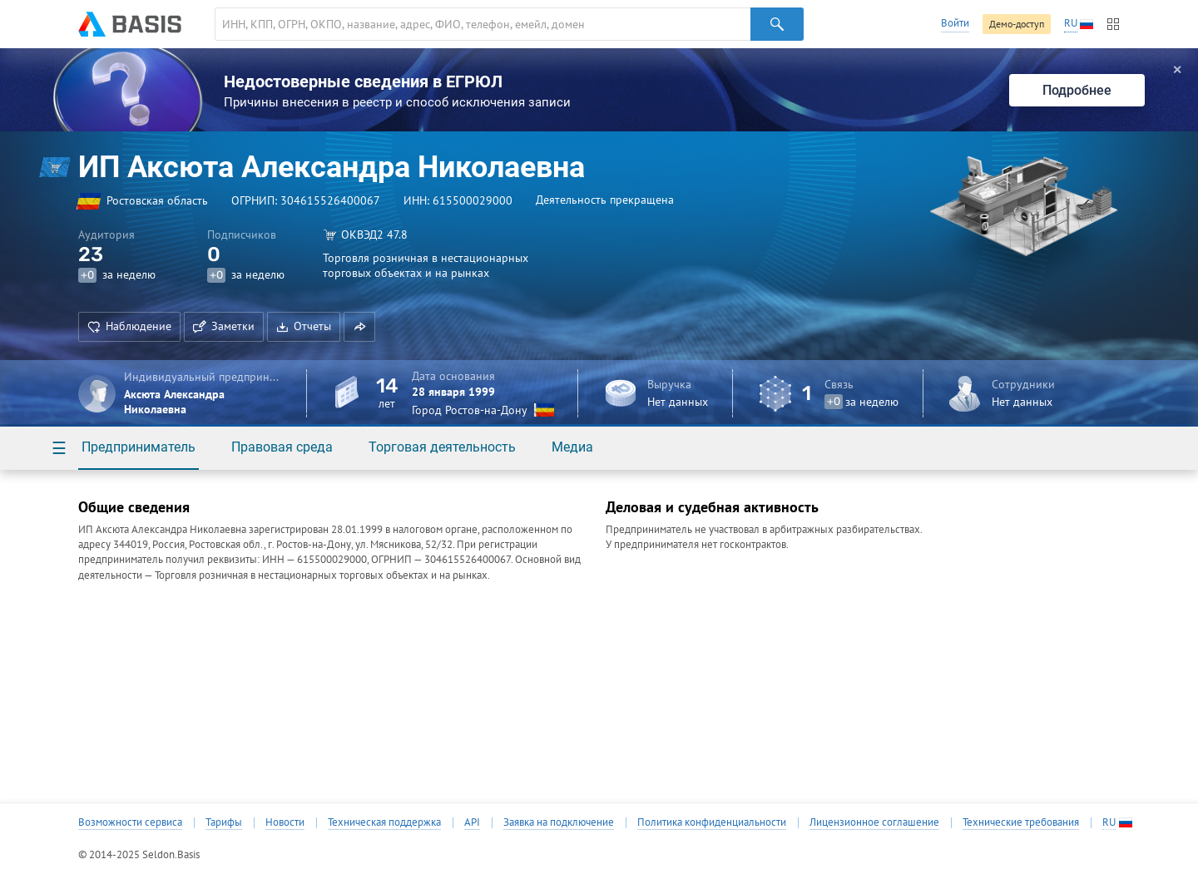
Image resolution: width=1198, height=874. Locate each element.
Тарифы (223, 822)
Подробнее (1076, 90)
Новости (284, 822)
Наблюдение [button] (129, 325)
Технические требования (1021, 822)
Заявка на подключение (558, 822)
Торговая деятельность (442, 447)
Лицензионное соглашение (874, 822)
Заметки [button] (224, 325)
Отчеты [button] (303, 325)
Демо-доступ (1016, 23)
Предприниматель (139, 447)
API (472, 822)
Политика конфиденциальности (711, 822)
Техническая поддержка (384, 822)
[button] (359, 327)
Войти (955, 23)
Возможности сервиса (130, 822)
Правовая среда (282, 447)
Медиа (572, 447)
